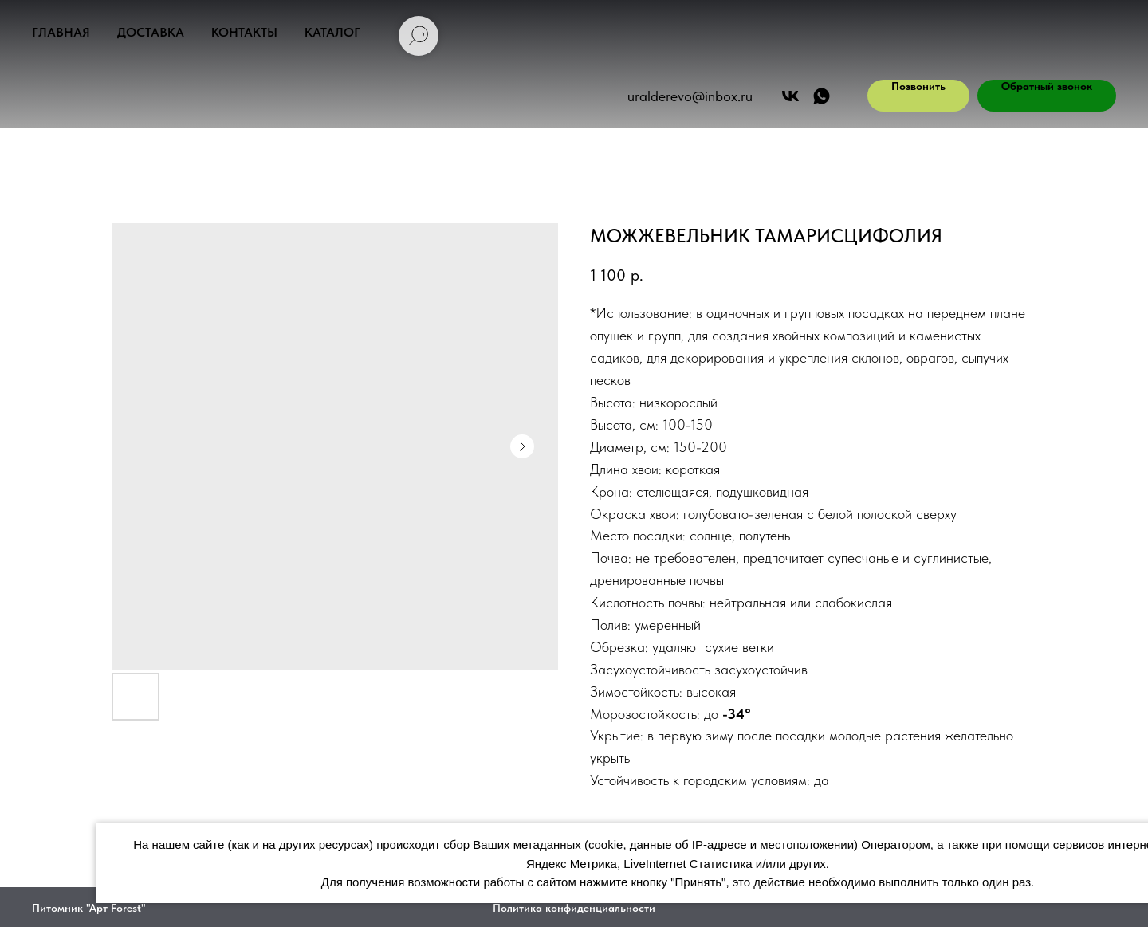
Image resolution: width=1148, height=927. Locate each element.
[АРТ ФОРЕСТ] (822, 96)
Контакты (244, 32)
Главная (61, 32)
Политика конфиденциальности (574, 907)
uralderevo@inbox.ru (690, 96)
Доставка (150, 32)
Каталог (332, 32)
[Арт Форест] (790, 96)
